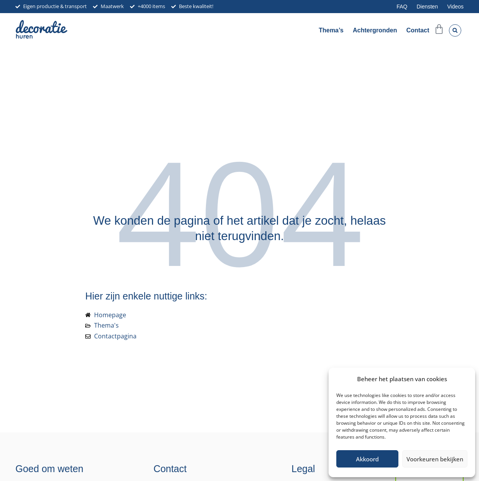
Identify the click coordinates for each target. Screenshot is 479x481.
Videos (455, 6)
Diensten (427, 6)
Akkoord (367, 459)
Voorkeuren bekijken (434, 459)
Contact (417, 30)
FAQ (401, 6)
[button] (455, 30)
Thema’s (331, 30)
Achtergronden (375, 30)
